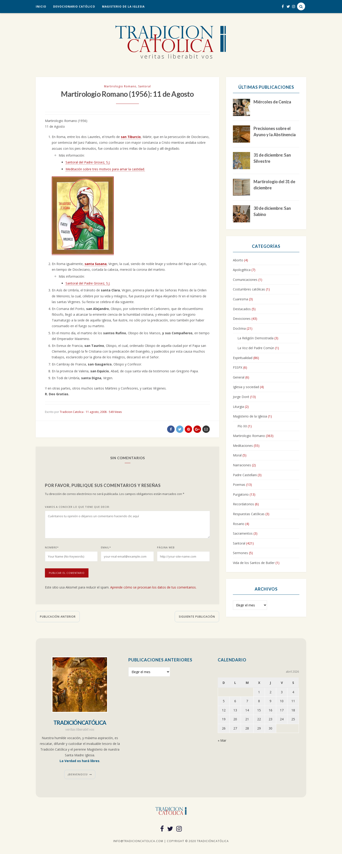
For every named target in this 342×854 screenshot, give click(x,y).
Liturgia (238, 406)
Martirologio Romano (120, 86)
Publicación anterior (58, 617)
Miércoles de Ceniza (272, 101)
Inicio (41, 6)
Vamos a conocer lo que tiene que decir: (77, 507)
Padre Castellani (245, 475)
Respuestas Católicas (249, 514)
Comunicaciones (245, 279)
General (238, 377)
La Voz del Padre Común (255, 348)
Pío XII (242, 426)
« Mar (222, 741)
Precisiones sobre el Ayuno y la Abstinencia (275, 131)
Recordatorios (243, 504)
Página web (166, 548)
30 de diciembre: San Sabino (272, 211)
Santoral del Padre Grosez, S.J (88, 163)
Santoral (144, 86)
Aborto (238, 260)
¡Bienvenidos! (78, 775)
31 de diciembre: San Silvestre (272, 158)
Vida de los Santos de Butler (254, 563)
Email (106, 548)
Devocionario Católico (74, 6)
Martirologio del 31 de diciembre (274, 184)
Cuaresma (240, 299)
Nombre (52, 548)
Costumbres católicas (249, 289)
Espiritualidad (242, 358)
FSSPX (237, 367)
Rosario (238, 524)
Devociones (242, 318)
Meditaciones (243, 445)
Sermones (240, 553)
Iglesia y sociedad (246, 387)
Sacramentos (243, 533)
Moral (237, 455)
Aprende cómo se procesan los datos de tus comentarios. (153, 588)
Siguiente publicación (197, 617)
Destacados (242, 309)
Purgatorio (241, 494)
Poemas (239, 484)
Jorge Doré (241, 397)
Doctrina (239, 328)
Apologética (242, 270)
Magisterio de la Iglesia (123, 6)
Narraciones (242, 465)
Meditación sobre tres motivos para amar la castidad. (105, 170)
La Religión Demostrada (255, 338)
